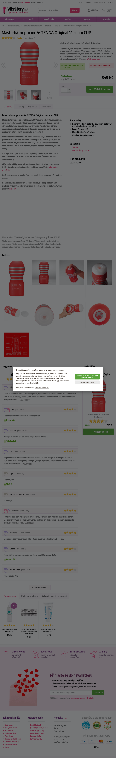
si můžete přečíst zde (42, 388)
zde (58, 381)
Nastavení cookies (87, 382)
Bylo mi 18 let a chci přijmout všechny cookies (87, 377)
